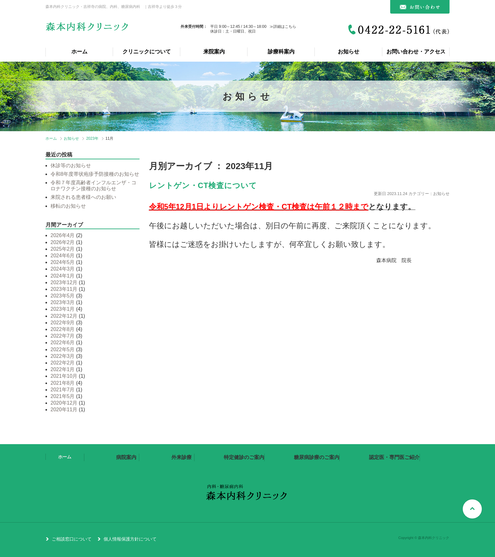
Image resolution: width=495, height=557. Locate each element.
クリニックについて (146, 52)
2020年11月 (64, 409)
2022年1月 (63, 369)
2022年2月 (63, 362)
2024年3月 (63, 269)
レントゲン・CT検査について (203, 185)
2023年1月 (63, 309)
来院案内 (214, 52)
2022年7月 (63, 336)
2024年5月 (63, 262)
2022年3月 (63, 356)
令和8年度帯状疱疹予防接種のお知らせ (95, 174)
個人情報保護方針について (130, 539)
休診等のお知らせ (71, 165)
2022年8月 (63, 329)
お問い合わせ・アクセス (415, 52)
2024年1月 (63, 275)
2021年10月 (64, 376)
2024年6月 (63, 255)
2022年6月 (63, 342)
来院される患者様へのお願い (83, 197)
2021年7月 (63, 389)
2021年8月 (63, 383)
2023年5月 (63, 295)
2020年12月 (64, 403)
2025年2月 (63, 249)
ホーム (79, 52)
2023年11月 (64, 289)
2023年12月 (64, 282)
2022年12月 (64, 316)
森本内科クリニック (88, 29)
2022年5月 (63, 349)
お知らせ (348, 52)
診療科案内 (281, 52)
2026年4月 (63, 235)
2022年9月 (63, 322)
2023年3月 (63, 302)
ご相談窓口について (72, 539)
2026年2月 (63, 242)
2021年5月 (63, 396)
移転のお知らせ (68, 206)
